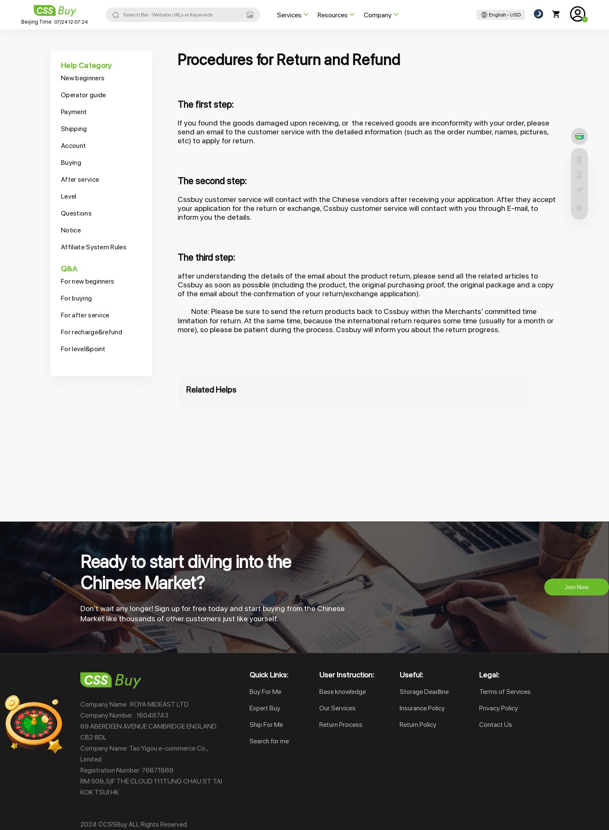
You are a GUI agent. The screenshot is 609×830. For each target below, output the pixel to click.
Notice (71, 230)
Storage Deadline (424, 692)
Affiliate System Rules (93, 247)
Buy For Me (265, 692)
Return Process (340, 725)
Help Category (86, 65)
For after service (85, 315)
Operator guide (83, 95)
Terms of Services (505, 692)
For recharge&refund (91, 332)
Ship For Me (266, 725)
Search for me (269, 741)
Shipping (74, 129)
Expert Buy (265, 708)
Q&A (69, 268)
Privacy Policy (498, 708)
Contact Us (495, 725)
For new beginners (87, 281)
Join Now (577, 587)
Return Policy (418, 725)
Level (69, 196)
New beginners (82, 78)
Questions (76, 213)
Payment (74, 112)
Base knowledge (342, 692)
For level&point (83, 349)
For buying (76, 298)
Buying (71, 162)
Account (73, 146)
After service (80, 179)
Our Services (337, 708)
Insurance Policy (422, 708)
